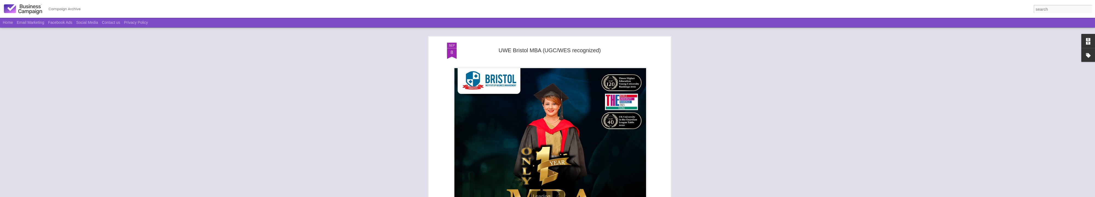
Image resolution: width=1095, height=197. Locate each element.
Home (8, 22)
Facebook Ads (60, 22)
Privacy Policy (136, 22)
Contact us (111, 22)
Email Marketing (30, 22)
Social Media (87, 22)
